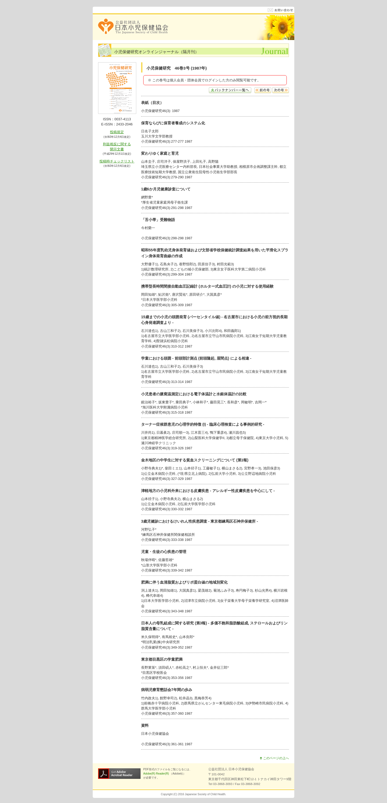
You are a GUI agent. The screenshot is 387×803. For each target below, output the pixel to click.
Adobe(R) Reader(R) (156, 773)
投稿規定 (117, 132)
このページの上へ (274, 758)
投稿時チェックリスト (116, 161)
